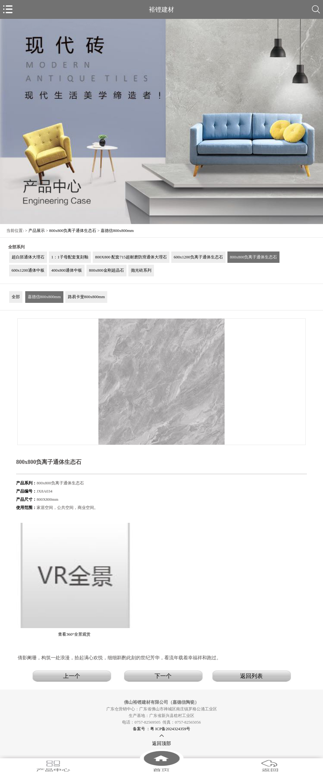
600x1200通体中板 (28, 270)
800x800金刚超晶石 (106, 270)
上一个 (71, 676)
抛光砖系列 (141, 270)
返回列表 (251, 676)
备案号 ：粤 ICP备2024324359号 (162, 728)
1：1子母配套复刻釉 (69, 257)
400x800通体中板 (66, 270)
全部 (16, 296)
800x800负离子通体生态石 (73, 230)
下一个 (163, 676)
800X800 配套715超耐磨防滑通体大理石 (131, 257)
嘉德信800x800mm (117, 230)
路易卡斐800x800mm (86, 296)
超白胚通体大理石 (28, 257)
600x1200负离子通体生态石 (198, 257)
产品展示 (36, 230)
